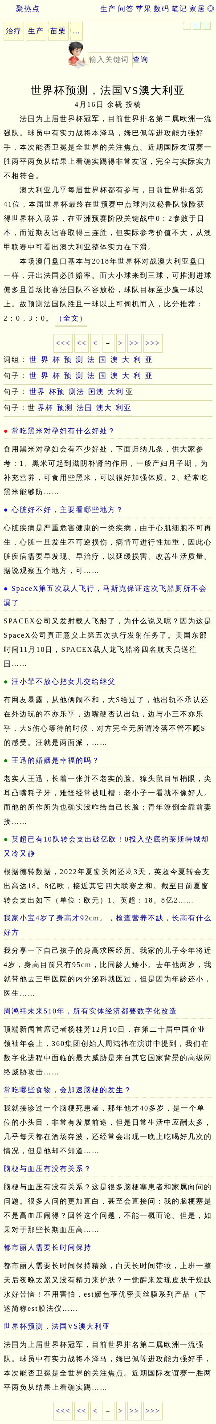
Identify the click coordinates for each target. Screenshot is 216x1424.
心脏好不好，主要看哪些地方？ (68, 509)
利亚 (124, 407)
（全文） (71, 318)
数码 (162, 8)
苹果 (144, 8)
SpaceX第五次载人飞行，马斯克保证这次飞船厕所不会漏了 (105, 595)
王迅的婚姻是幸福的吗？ (56, 760)
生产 (108, 8)
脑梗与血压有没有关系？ (48, 1168)
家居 (197, 8)
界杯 (45, 407)
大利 (116, 391)
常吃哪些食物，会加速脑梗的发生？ (68, 1090)
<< (81, 343)
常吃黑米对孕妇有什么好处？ (64, 431)
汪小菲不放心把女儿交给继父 (64, 681)
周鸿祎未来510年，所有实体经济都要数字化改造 (90, 1011)
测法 (77, 391)
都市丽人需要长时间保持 (48, 1247)
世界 (37, 391)
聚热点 (20, 8)
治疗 (14, 31)
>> (134, 343)
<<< (63, 343)
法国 (85, 407)
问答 (126, 8)
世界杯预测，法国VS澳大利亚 (57, 1326)
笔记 (179, 8)
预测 (65, 407)
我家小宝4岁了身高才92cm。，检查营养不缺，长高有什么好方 (108, 925)
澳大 (104, 407)
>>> (153, 343)
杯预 (57, 391)
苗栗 (58, 31)
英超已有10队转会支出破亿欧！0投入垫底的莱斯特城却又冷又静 (106, 846)
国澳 (96, 391)
